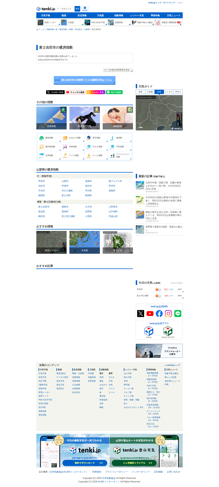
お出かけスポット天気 (133, 407)
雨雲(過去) (61, 373)
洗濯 (101, 377)
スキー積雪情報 (155, 418)
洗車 (101, 403)
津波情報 (76, 381)
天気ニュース (173, 15)
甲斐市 (65, 186)
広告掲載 (158, 472)
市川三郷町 (67, 190)
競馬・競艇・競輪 (131, 400)
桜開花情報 (155, 380)
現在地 (85, 10)
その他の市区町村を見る (119, 70)
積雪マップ (43, 396)
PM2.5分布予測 (45, 400)
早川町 (88, 190)
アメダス (168, 92)
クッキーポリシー (141, 472)
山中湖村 (113, 211)
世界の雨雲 (43, 403)
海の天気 (128, 377)
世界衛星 (92, 381)
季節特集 (155, 15)
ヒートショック (155, 412)
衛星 (140, 92)
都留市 (65, 207)
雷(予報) (42, 407)
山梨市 (65, 181)
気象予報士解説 (171, 373)
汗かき (112, 377)
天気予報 (45, 15)
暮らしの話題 (170, 377)
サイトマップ (169, 3)
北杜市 (41, 186)
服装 (101, 381)
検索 (77, 9)
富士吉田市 (43, 207)
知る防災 (76, 392)
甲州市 (112, 186)
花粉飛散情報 (155, 374)
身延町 (112, 190)
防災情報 (82, 15)
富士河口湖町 (68, 216)
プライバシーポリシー (116, 472)
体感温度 (103, 400)
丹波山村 (113, 216)
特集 (167, 384)
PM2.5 (178, 92)
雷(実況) (60, 388)
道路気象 (42, 411)
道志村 (41, 211)
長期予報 (42, 388)
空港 (126, 381)
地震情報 (76, 377)
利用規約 (96, 472)
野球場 (127, 385)
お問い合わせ (173, 472)
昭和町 (88, 195)
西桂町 (65, 211)
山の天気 (128, 373)
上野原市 (113, 207)
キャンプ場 (129, 396)
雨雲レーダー (44, 392)
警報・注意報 (78, 373)
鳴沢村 (41, 216)
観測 (64, 15)
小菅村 (88, 216)
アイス (112, 388)
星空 (101, 388)
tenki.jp (46, 9)
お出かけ (103, 385)
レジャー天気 (137, 15)
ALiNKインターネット (75, 472)
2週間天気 (43, 385)
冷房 (111, 385)
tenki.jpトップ (154, 3)
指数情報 (118, 15)
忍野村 (88, 211)
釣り (126, 403)
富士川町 (66, 195)
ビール (112, 392)
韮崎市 (88, 181)
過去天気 (60, 385)
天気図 (100, 15)
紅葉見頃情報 (155, 406)
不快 (111, 381)
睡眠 (101, 407)
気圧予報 (42, 381)
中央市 (41, 190)
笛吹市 (88, 186)
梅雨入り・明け (155, 393)
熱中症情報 (155, 399)
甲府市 (41, 181)
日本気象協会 (56, 472)
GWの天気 (155, 387)
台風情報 (76, 388)
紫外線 (102, 396)
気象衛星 (92, 377)
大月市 (88, 207)
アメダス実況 (62, 377)
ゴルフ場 (128, 392)
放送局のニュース (172, 381)
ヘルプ (180, 3)
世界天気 (42, 377)
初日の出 (155, 425)
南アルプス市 (115, 181)
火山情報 (76, 385)
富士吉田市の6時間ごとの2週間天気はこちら (86, 80)
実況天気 (60, 381)
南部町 (41, 195)
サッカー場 (129, 388)
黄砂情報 (42, 415)
